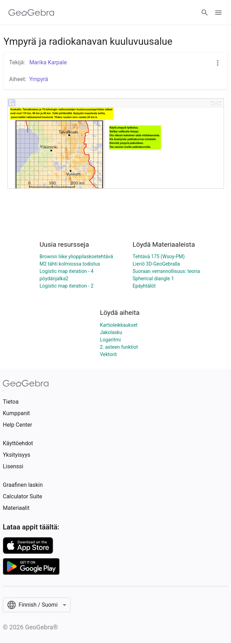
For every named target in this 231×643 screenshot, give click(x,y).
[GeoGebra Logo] (31, 12)
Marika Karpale (47, 62)
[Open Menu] (218, 12)
